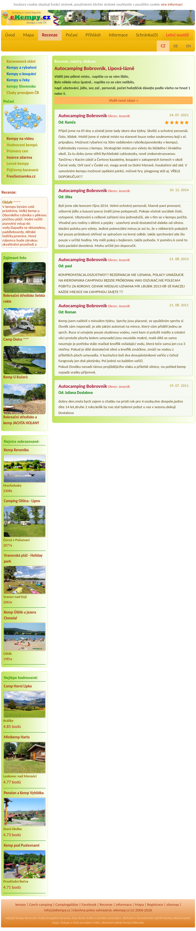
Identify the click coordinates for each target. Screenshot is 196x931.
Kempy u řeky (18, 79)
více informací (171, 4)
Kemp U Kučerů (15, 377)
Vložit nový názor (123, 100)
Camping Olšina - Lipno (22, 501)
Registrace (155, 904)
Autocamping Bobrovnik (82, 115)
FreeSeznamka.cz (21, 176)
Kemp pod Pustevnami (21, 845)
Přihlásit (93, 35)
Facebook (89, 904)
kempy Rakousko (133, 922)
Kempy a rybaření (21, 67)
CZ (163, 46)
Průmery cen (17, 151)
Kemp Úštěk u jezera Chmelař (20, 615)
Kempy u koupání (21, 73)
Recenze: (9, 192)
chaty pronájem (82, 922)
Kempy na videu (20, 138)
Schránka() (147, 35)
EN (188, 46)
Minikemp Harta (17, 737)
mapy (55, 922)
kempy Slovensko (21, 86)
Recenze (50, 35)
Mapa (28, 35)
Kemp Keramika (16, 450)
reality (90, 918)
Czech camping (40, 904)
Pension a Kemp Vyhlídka (24, 793)
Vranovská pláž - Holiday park (23, 558)
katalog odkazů (172, 918)
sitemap (172, 904)
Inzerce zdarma (19, 157)
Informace (118, 35)
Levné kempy (18, 163)
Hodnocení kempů (22, 144)
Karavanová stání (21, 61)
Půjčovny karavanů (22, 169)
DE (176, 46)
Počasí (72, 35)
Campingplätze (66, 904)
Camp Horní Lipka (18, 686)
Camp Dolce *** (16, 339)
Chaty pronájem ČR (23, 92)
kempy (20, 904)
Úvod (10, 35)
